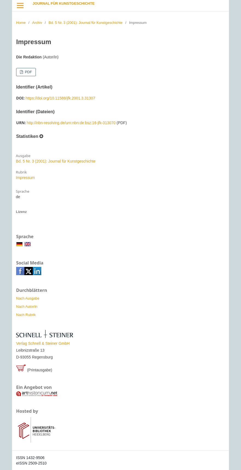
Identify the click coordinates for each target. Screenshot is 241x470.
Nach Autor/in (26, 306)
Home (21, 23)
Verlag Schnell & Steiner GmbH (42, 343)
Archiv (37, 23)
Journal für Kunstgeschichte (64, 3)
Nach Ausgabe (27, 298)
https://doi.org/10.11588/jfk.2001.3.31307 (60, 98)
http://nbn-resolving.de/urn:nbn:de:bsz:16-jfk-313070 (71, 123)
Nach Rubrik (26, 315)
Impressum (25, 177)
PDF (28, 72)
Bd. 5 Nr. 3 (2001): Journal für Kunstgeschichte (86, 23)
